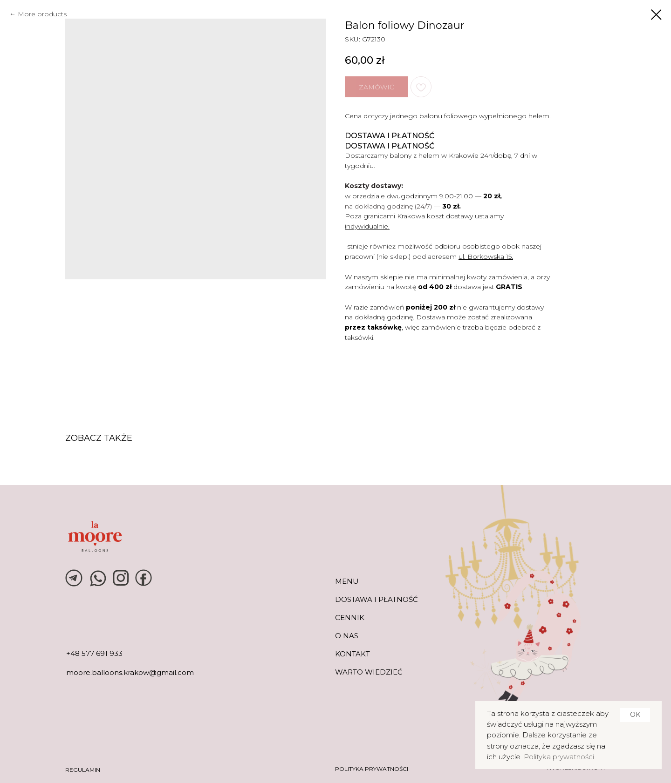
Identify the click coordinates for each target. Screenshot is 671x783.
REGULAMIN (82, 769)
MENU (347, 581)
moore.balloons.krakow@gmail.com (130, 672)
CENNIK (349, 617)
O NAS (346, 635)
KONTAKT (352, 653)
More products (42, 14)
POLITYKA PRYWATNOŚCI (371, 768)
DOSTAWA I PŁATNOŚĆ (376, 599)
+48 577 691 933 (94, 653)
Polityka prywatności (559, 756)
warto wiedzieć (369, 672)
